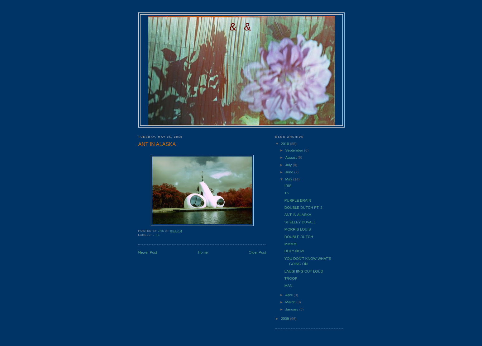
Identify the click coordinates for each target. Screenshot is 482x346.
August (291, 157)
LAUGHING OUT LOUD (303, 271)
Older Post (257, 252)
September (294, 150)
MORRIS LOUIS (297, 229)
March (291, 302)
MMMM (290, 244)
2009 (285, 318)
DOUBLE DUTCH (298, 237)
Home (203, 252)
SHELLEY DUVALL (300, 222)
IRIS (288, 186)
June (289, 172)
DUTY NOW (294, 251)
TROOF (290, 278)
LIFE (156, 234)
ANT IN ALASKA (297, 215)
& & (241, 27)
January (292, 309)
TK (286, 193)
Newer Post (147, 252)
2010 (285, 144)
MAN (288, 285)
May (289, 179)
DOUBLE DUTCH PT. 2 (303, 207)
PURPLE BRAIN (297, 200)
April (289, 295)
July (289, 165)
